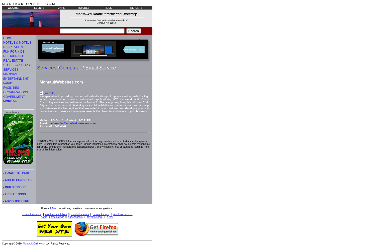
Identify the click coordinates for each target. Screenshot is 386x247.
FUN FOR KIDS (14, 51)
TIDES (108, 8)
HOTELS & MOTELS (17, 42)
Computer (70, 67)
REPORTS (136, 8)
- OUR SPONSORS (15, 187)
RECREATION (13, 47)
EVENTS (39, 8)
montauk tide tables (56, 214)
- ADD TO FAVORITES (17, 180)
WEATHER (14, 8)
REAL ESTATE (13, 60)
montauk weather (31, 214)
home (44, 217)
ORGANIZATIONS (15, 92)
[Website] (49, 93)
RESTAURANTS (14, 56)
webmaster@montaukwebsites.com (72, 123)
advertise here (95, 217)
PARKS (8, 83)
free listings (57, 217)
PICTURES (83, 8)
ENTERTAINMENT (16, 78)
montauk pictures (122, 214)
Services (46, 67)
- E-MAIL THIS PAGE (16, 173)
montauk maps (101, 214)
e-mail (110, 217)
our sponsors (75, 217)
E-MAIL (54, 208)
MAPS (61, 8)
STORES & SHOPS (16, 65)
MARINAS (10, 74)
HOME (7, 38)
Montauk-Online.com (34, 243)
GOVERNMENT (14, 97)
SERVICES (10, 69)
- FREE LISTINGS (14, 194)
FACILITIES (11, 88)
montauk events (80, 214)
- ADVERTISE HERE (16, 201)
